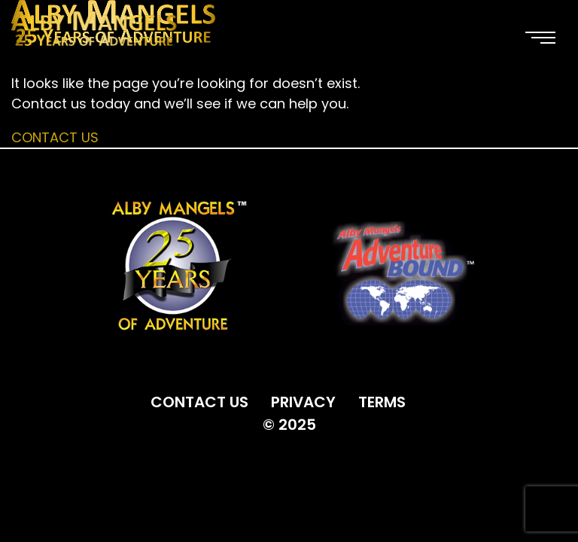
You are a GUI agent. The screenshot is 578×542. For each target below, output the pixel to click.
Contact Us (55, 137)
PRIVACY (303, 402)
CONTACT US (199, 402)
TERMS (382, 402)
